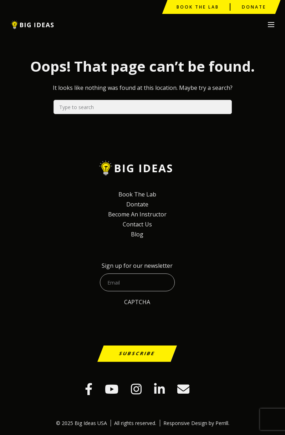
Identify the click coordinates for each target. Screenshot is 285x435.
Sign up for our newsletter (137, 266)
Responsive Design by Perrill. (196, 423)
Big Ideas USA (33, 24)
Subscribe (137, 353)
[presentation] (61, 336)
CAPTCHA (137, 302)
